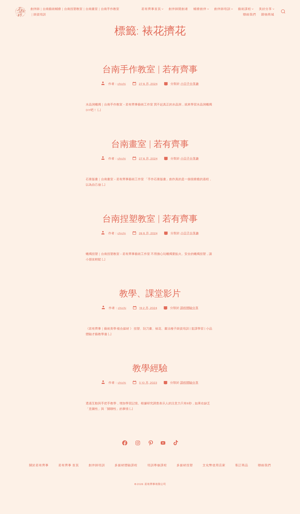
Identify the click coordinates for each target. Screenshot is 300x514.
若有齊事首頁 (152, 9)
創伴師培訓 (223, 9)
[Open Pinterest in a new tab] (151, 443)
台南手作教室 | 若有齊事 (150, 69)
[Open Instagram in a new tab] (138, 443)
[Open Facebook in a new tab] (125, 443)
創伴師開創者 (178, 9)
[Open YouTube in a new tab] (163, 443)
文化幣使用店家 (214, 465)
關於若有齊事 (39, 465)
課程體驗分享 (189, 308)
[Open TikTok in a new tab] (175, 443)
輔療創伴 (201, 9)
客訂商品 (241, 465)
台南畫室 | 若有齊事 (150, 144)
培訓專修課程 (157, 465)
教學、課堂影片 (150, 293)
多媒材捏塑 (185, 465)
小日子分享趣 (189, 84)
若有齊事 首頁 (68, 465)
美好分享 (266, 9)
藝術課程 (246, 9)
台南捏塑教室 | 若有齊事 (150, 218)
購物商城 (267, 14)
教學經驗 (150, 368)
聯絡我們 (249, 14)
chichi (121, 84)
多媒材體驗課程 (126, 465)
